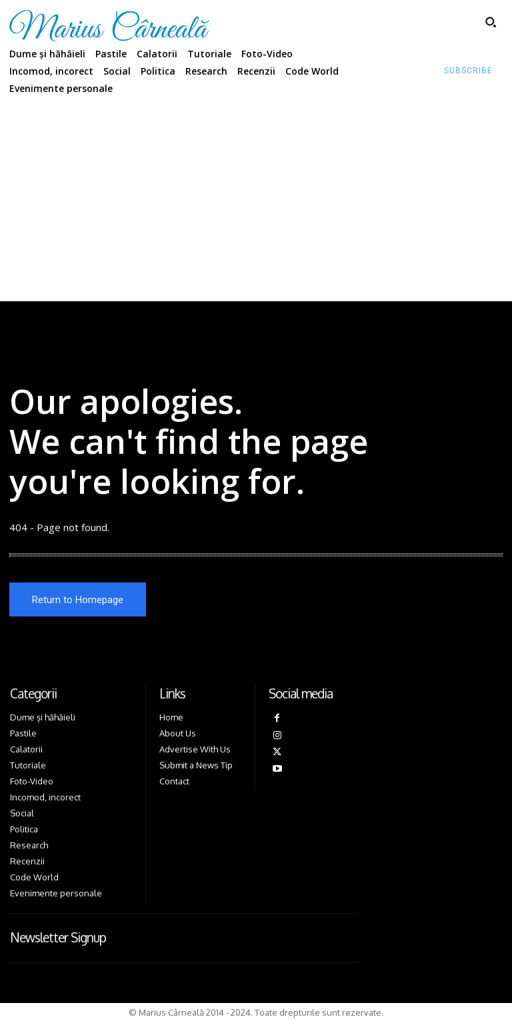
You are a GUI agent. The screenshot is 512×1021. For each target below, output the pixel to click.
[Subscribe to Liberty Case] (468, 71)
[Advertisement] (256, 201)
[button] (491, 22)
